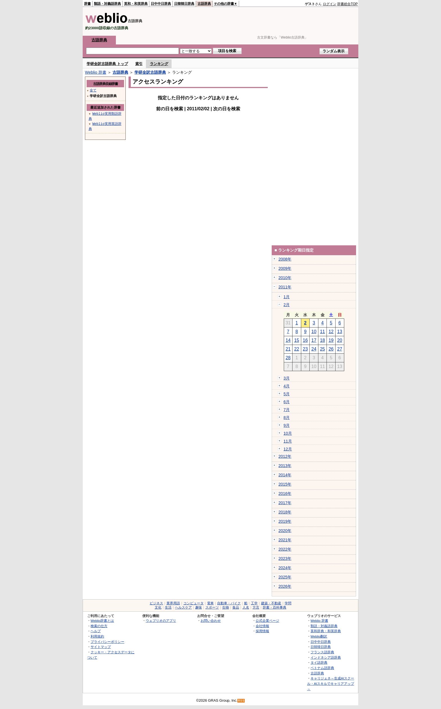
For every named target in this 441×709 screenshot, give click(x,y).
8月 (287, 417)
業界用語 (173, 603)
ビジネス (156, 603)
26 (331, 349)
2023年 (284, 558)
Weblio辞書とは (102, 620)
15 (296, 340)
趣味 (198, 607)
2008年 (284, 259)
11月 (288, 441)
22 (296, 349)
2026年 (284, 586)
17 (313, 340)
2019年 (284, 521)
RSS (241, 700)
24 (313, 349)
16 (305, 340)
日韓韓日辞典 (184, 3)
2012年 (284, 456)
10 (313, 331)
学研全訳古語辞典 (150, 72)
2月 (287, 304)
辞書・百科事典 (274, 607)
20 (339, 340)
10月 (288, 433)
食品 (235, 607)
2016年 (284, 493)
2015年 (284, 484)
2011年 (284, 287)
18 (322, 340)
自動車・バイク (229, 603)
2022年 (284, 549)
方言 (256, 607)
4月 (287, 386)
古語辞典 (204, 3)
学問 (288, 603)
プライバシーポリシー (107, 641)
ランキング (159, 64)
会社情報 (262, 626)
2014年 (284, 475)
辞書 (87, 3)
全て (93, 90)
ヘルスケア (183, 607)
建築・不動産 (271, 603)
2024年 (284, 568)
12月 (288, 449)
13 (339, 331)
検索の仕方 (99, 626)
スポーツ (212, 607)
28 (288, 357)
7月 (287, 409)
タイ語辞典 (318, 662)
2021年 (284, 540)
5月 (287, 394)
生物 (225, 607)
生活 (168, 607)
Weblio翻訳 (318, 636)
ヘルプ (96, 631)
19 (331, 340)
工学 (254, 603)
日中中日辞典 (161, 3)
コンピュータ (193, 603)
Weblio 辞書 (95, 72)
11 (322, 331)
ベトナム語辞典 (322, 668)
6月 (287, 402)
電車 (210, 603)
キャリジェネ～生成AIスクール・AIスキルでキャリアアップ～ (330, 683)
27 (339, 349)
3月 (287, 378)
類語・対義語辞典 (107, 3)
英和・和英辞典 (136, 3)
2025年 (284, 577)
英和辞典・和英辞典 (325, 631)
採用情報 (262, 631)
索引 (139, 64)
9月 (287, 425)
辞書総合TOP (347, 4)
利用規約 (97, 636)
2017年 (284, 503)
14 (288, 340)
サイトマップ (101, 647)
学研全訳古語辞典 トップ (107, 64)
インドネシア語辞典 (325, 657)
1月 (287, 297)
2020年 (284, 530)
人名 (245, 607)
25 (322, 349)
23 (305, 349)
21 (288, 349)
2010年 (284, 277)
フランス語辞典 (322, 652)
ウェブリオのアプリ (161, 620)
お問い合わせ (211, 620)
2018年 (284, 512)
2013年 (284, 465)
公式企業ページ (267, 620)
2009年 (284, 268)
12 (331, 331)
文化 (158, 607)
